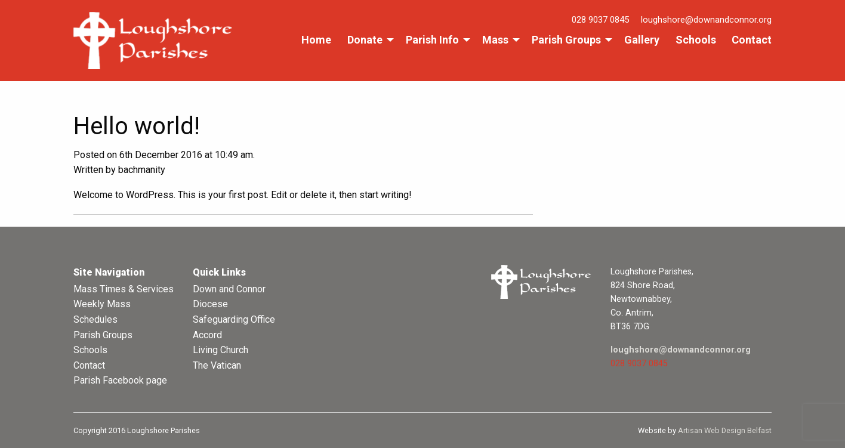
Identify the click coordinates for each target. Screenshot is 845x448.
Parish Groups (566, 39)
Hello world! (136, 126)
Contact (752, 39)
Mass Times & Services (123, 289)
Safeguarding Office (234, 319)
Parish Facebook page (120, 380)
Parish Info (432, 39)
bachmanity (141, 169)
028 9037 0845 (600, 19)
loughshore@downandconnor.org (706, 19)
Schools (696, 39)
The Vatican (217, 365)
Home (316, 39)
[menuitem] (316, 40)
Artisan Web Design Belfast (725, 430)
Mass (495, 39)
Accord (207, 335)
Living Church (220, 350)
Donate (365, 39)
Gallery (641, 39)
